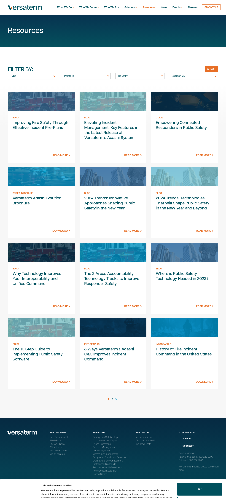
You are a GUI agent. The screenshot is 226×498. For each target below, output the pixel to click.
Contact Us (211, 7)
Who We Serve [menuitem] (89, 7)
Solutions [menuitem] (131, 7)
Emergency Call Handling (105, 437)
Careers (192, 7)
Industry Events (143, 444)
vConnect (188, 446)
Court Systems (57, 454)
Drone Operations (102, 444)
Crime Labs (56, 447)
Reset (211, 69)
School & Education (59, 450)
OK (200, 473)
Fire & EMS (55, 440)
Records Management (104, 447)
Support (187, 439)
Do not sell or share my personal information (200, 488)
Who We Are (111, 7)
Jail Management (101, 450)
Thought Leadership (146, 440)
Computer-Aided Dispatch (106, 440)
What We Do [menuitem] (65, 7)
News (164, 7)
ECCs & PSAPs (57, 444)
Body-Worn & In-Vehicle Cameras (109, 457)
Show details (48, 491)
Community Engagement (105, 454)
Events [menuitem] (177, 7)
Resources (149, 7)
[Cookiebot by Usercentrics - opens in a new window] (20, 492)
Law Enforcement (59, 437)
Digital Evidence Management (108, 461)
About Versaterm (144, 437)
